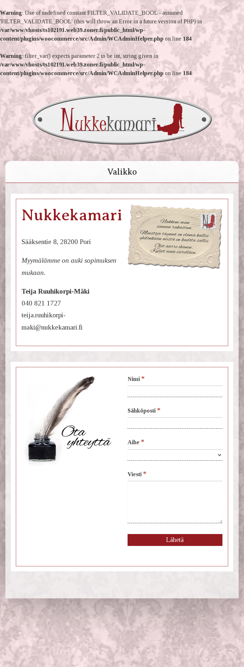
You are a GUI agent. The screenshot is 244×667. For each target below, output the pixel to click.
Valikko (122, 171)
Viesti (137, 474)
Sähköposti (144, 410)
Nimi (136, 378)
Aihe (136, 442)
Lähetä (175, 539)
